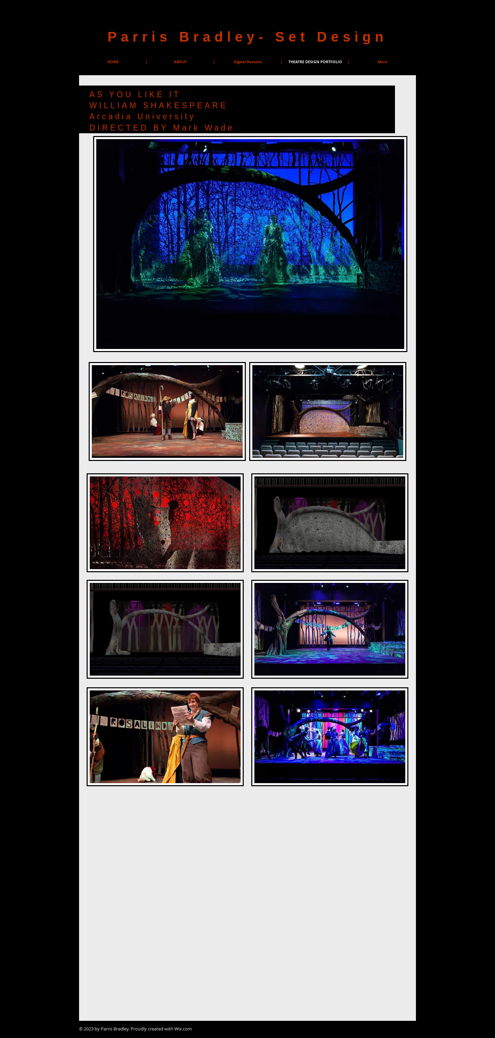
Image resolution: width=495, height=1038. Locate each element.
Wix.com (183, 1029)
